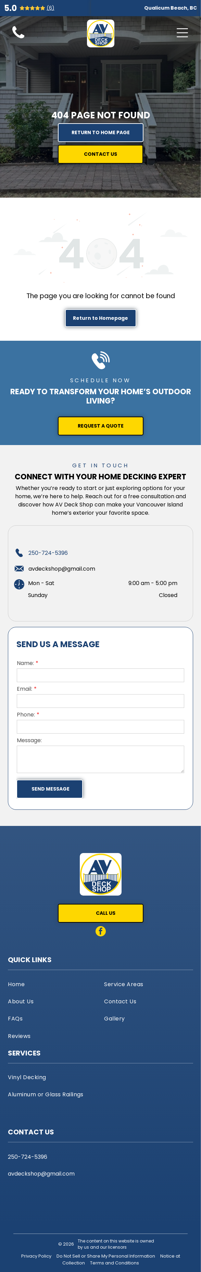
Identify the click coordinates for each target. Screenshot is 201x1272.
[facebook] (101, 932)
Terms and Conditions (114, 1263)
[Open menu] (182, 32)
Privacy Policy (36, 1256)
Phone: (26, 715)
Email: (24, 689)
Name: (25, 663)
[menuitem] (52, 983)
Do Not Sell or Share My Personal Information (105, 1256)
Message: (29, 740)
